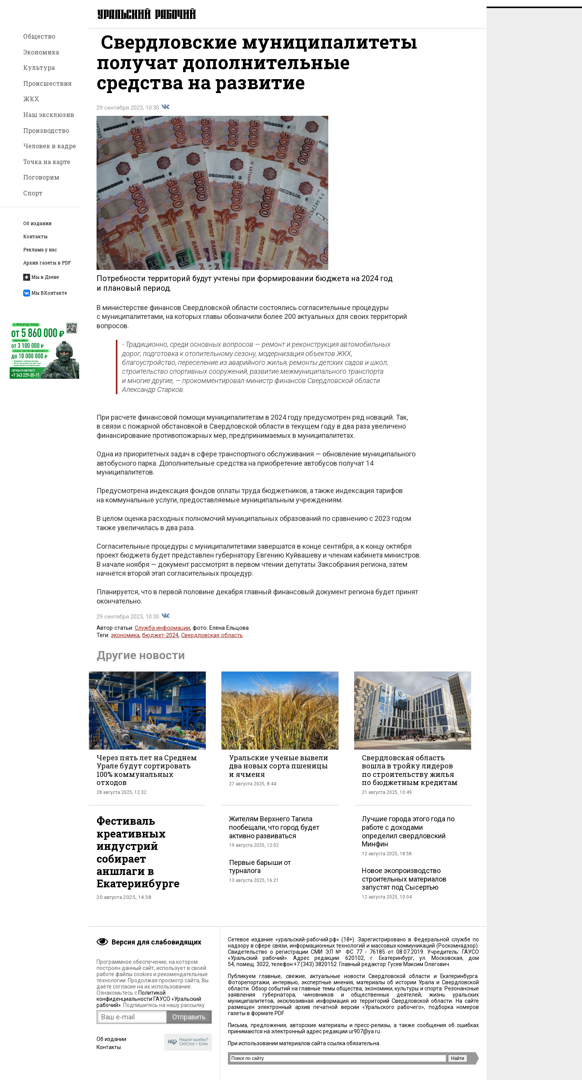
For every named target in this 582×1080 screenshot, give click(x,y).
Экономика (41, 52)
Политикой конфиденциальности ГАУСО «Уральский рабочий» (149, 999)
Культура (39, 67)
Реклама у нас (40, 250)
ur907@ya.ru (364, 1031)
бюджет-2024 (160, 642)
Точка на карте (46, 162)
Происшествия (47, 83)
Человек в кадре (49, 146)
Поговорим (41, 177)
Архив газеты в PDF (47, 263)
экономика (125, 642)
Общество (39, 36)
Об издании (37, 223)
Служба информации (162, 634)
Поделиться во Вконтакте (165, 113)
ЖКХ (31, 99)
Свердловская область (212, 642)
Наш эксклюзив (48, 114)
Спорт (32, 193)
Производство (46, 130)
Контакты (35, 236)
